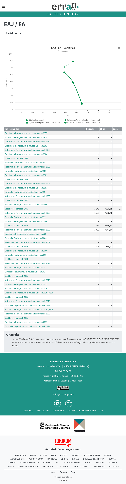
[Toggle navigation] (4, 6)
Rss (101, 411)
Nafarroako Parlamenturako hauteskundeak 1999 (27, 213)
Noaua (10, 466)
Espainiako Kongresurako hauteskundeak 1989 (26, 175)
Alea (53, 455)
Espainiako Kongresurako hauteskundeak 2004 (26, 234)
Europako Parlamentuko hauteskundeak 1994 (25, 192)
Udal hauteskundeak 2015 (16, 276)
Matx (53, 472)
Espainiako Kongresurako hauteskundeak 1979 (26, 137)
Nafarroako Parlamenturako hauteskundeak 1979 (27, 141)
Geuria (112, 459)
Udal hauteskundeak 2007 (16, 246)
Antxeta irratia (92, 455)
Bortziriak (14, 33)
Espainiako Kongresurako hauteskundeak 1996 (26, 204)
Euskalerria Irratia (93, 459)
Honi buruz (28, 411)
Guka (57, 463)
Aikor (33, 455)
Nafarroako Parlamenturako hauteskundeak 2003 (27, 229)
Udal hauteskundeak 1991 (16, 179)
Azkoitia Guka (36, 459)
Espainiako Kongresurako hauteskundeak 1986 (26, 154)
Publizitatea (58, 411)
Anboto (75, 455)
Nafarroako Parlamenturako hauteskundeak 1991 (27, 183)
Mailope (113, 463)
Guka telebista (72, 463)
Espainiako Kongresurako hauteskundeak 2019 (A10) (29, 309)
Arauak (71, 411)
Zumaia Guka (98, 466)
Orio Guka (47, 466)
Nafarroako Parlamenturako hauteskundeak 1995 (27, 196)
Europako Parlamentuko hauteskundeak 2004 (25, 238)
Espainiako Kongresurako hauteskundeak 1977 (26, 133)
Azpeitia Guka (17, 459)
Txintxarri (62, 466)
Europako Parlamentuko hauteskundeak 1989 (25, 171)
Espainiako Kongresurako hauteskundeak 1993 (26, 187)
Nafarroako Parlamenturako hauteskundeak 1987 (27, 166)
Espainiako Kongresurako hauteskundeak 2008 (26, 250)
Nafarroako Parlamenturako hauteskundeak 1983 (27, 150)
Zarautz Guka (80, 466)
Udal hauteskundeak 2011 (16, 259)
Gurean (63, 472)
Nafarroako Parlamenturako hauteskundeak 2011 (27, 263)
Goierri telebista (29, 463)
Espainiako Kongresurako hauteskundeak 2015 (26, 284)
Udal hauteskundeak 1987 (16, 158)
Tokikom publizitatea (62, 477)
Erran (75, 459)
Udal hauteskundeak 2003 (16, 225)
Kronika (100, 463)
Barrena (52, 459)
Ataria (107, 455)
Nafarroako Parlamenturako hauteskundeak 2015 (27, 280)
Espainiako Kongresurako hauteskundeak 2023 (26, 322)
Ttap (73, 472)
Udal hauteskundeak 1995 (16, 200)
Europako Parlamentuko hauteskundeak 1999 (25, 217)
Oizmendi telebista (28, 466)
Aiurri (43, 455)
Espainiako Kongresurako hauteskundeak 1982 (26, 145)
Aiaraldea (20, 455)
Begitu (64, 459)
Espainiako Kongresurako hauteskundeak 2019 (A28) (29, 292)
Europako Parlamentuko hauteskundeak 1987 (25, 162)
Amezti (63, 455)
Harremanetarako (87, 411)
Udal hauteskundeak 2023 (16, 317)
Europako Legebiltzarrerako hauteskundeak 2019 (27, 305)
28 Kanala (114, 466)
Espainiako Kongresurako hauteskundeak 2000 (26, 221)
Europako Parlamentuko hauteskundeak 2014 (25, 271)
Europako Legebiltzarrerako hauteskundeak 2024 (27, 326)
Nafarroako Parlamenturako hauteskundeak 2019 (27, 301)
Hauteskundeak (63, 14)
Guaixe (46, 463)
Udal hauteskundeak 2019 (16, 296)
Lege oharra (43, 411)
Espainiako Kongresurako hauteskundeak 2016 (26, 288)
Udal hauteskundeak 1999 (16, 208)
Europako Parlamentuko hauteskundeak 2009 (25, 255)
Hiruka (88, 463)
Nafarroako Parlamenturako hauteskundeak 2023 (27, 313)
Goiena (12, 463)
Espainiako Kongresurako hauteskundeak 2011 (26, 267)
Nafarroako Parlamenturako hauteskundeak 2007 (27, 242)
